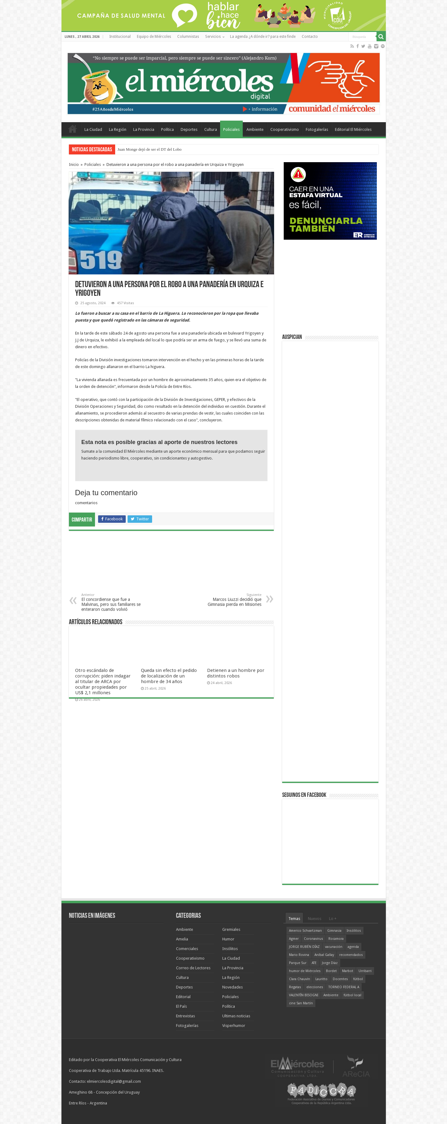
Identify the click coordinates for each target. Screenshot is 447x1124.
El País (181, 1006)
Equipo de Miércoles (154, 36)
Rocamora (336, 939)
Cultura (210, 129)
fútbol (358, 979)
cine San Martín (301, 1003)
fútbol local (352, 995)
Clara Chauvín (299, 979)
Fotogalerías (317, 129)
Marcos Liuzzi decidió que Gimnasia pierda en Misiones (229, 600)
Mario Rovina (299, 955)
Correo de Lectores (193, 968)
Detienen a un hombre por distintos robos (235, 673)
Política (167, 129)
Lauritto (321, 979)
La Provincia (143, 129)
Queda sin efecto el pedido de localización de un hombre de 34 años (169, 676)
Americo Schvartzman (305, 931)
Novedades (232, 987)
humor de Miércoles (305, 971)
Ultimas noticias (236, 1016)
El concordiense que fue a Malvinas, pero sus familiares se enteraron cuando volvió (113, 602)
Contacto (310, 36)
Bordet (331, 971)
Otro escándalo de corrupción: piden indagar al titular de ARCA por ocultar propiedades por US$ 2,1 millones (103, 681)
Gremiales (231, 929)
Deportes (189, 129)
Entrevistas (185, 1016)
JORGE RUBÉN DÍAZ (304, 947)
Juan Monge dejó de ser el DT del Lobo (150, 149)
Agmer (294, 939)
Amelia (182, 939)
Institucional (120, 36)
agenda (353, 947)
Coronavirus (313, 939)
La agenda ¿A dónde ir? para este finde (263, 36)
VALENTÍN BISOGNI (303, 995)
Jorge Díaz (330, 963)
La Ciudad (93, 129)
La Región (117, 129)
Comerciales (187, 948)
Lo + (332, 918)
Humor (228, 939)
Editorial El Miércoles (353, 129)
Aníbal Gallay (324, 955)
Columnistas (188, 36)
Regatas (295, 987)
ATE (314, 963)
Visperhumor (233, 1025)
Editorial (183, 996)
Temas (294, 918)
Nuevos (314, 918)
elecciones (314, 987)
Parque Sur (297, 963)
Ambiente (255, 129)
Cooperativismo (284, 129)
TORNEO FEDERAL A (343, 987)
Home (73, 128)
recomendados (351, 955)
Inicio (74, 164)
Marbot (347, 971)
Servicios (213, 36)
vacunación (333, 947)
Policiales (231, 129)
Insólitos (230, 948)
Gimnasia (334, 931)
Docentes (340, 979)
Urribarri (365, 971)
